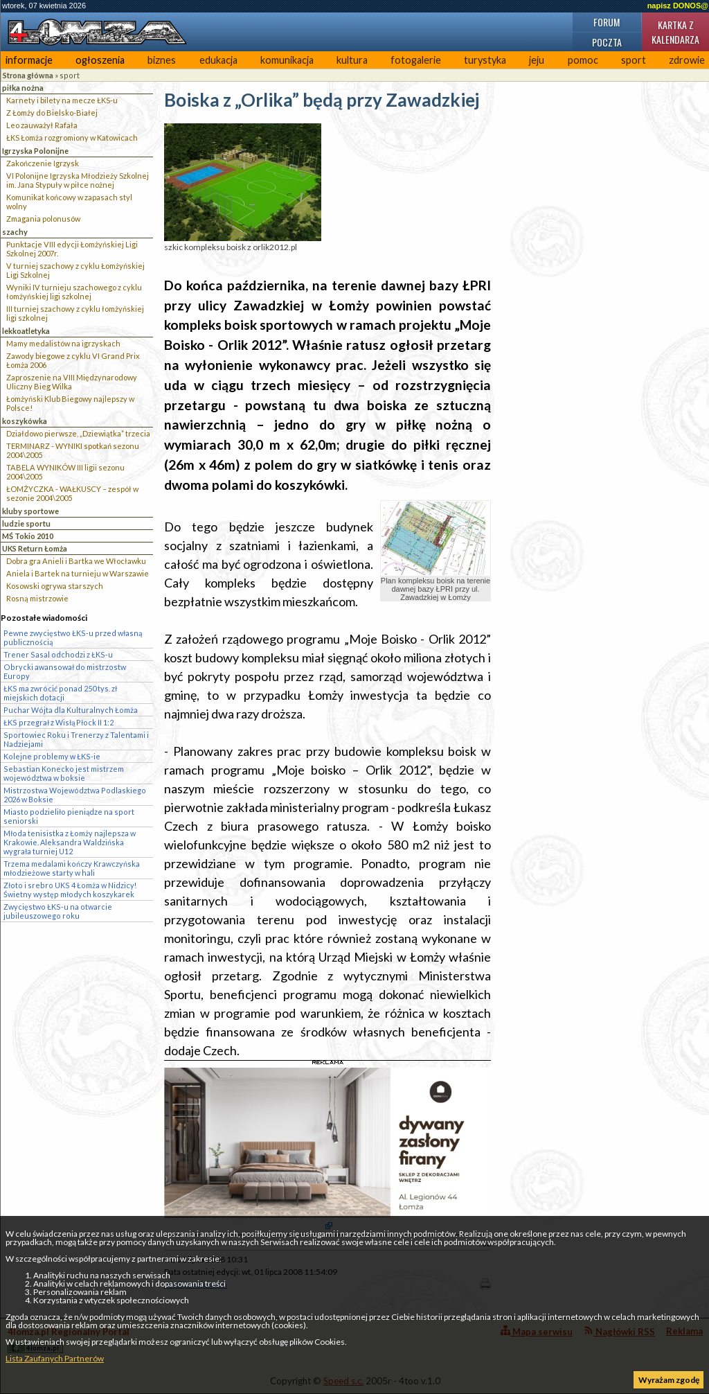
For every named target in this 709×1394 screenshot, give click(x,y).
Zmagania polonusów (43, 218)
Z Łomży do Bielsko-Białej (52, 112)
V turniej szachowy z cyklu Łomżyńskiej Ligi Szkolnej (75, 270)
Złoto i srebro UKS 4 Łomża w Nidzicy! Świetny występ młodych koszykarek (69, 890)
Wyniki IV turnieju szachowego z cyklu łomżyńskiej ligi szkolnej (74, 292)
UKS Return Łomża (34, 548)
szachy (15, 231)
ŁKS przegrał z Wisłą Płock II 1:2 (58, 722)
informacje (29, 60)
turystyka (485, 60)
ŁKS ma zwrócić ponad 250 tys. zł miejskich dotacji (60, 693)
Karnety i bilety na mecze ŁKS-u (62, 100)
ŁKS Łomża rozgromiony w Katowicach (72, 137)
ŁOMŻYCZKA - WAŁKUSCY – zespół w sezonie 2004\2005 (72, 493)
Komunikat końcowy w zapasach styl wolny (69, 202)
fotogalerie (416, 60)
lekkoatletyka (26, 330)
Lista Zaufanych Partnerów (55, 1358)
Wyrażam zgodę (668, 1380)
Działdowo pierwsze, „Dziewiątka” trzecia (78, 433)
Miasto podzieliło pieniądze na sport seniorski (68, 816)
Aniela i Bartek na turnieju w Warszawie (77, 573)
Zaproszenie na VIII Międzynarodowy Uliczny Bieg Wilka (71, 382)
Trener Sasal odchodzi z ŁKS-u (58, 654)
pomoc (583, 60)
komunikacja (287, 60)
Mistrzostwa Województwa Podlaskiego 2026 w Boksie (74, 795)
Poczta (607, 42)
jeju (536, 60)
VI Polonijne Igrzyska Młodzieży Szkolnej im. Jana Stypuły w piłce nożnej (77, 180)
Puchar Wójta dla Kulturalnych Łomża (70, 709)
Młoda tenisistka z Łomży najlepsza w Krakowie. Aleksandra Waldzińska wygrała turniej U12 (69, 842)
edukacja (218, 60)
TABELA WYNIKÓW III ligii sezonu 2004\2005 (65, 472)
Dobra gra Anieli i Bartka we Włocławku (76, 560)
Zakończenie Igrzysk (42, 163)
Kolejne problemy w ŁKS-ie (51, 756)
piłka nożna (23, 87)
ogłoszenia (100, 60)
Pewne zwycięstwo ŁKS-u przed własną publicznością (72, 637)
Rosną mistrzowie (37, 598)
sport (633, 60)
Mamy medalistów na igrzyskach (63, 343)
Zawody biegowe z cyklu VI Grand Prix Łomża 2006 (73, 360)
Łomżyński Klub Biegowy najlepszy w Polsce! (70, 403)
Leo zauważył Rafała (42, 125)
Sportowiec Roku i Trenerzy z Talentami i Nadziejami (76, 739)
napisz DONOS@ (677, 5)
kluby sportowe (30, 510)
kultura (352, 60)
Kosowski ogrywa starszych (54, 585)
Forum (606, 22)
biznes (161, 60)
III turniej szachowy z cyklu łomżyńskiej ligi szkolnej (75, 313)
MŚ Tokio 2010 (27, 535)
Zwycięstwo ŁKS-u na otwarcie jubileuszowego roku (57, 911)
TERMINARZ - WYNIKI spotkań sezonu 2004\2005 (72, 450)
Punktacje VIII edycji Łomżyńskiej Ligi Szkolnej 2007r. (72, 249)
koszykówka (24, 420)
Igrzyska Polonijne (35, 150)
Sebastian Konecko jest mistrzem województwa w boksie (63, 773)
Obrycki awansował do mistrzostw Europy (64, 671)
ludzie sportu (26, 523)
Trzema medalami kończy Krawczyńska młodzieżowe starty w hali (71, 868)
